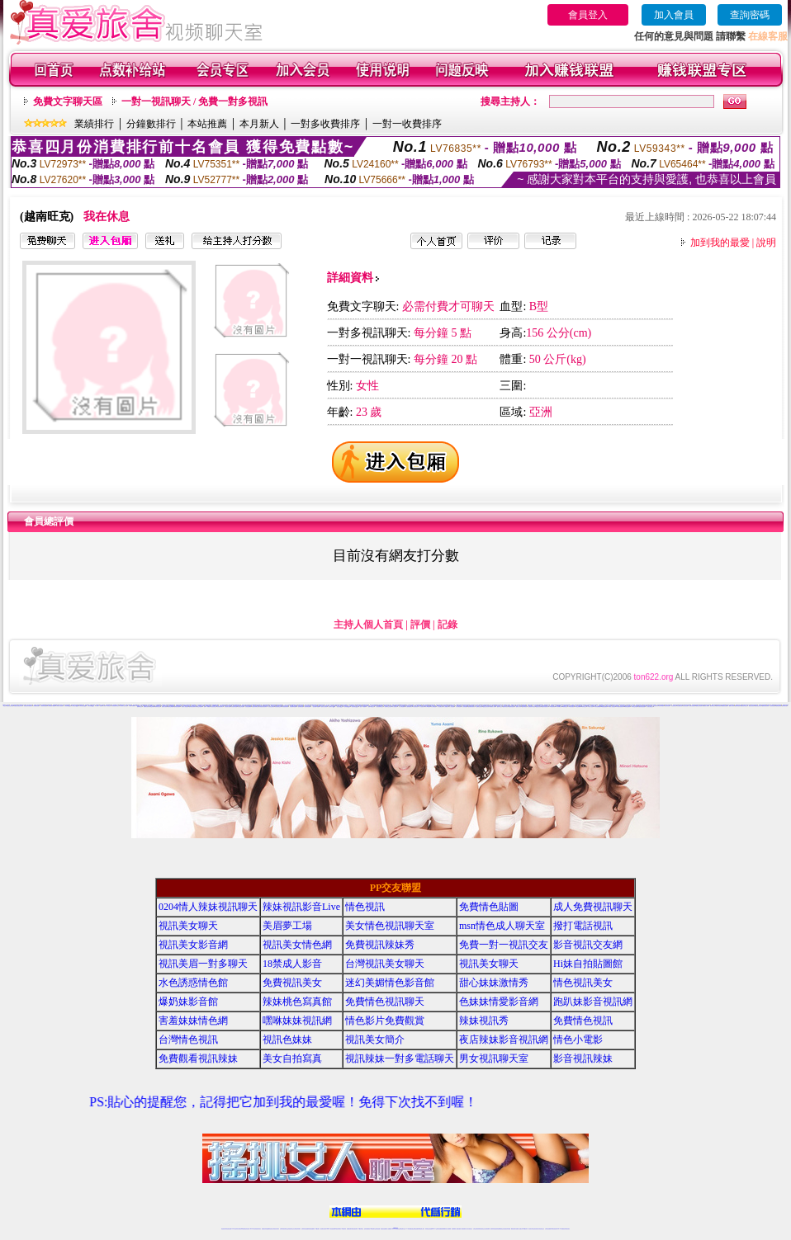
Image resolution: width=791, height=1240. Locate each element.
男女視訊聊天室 (493, 1058)
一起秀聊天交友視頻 (387, 706)
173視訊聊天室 (360, 1228)
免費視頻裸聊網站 (442, 1228)
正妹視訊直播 (377, 1228)
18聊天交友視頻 (634, 706)
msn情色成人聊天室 (502, 925)
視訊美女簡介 (375, 1039)
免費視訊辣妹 (264, 1228)
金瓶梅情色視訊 (269, 1228)
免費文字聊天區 (67, 101)
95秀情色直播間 (627, 706)
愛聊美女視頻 (146, 706)
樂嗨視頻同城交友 (744, 705)
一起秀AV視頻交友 (371, 706)
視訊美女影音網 (193, 944)
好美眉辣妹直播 (234, 706)
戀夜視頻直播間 (511, 706)
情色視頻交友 (482, 1228)
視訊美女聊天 (188, 925)
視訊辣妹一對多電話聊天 (399, 1058)
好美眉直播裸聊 (248, 706)
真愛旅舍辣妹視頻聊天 (28, 705)
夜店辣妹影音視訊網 (503, 1039)
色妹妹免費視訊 (367, 1228)
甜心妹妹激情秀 (493, 982)
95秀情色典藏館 (596, 706)
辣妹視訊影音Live (301, 906)
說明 (766, 242)
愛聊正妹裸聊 (151, 706)
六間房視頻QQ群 (82, 705)
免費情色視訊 (583, 1020)
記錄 (447, 624)
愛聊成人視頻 (164, 706)
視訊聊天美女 (258, 1228)
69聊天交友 (391, 705)
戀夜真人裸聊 (518, 706)
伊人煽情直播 (458, 706)
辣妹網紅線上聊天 (421, 1228)
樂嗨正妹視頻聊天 (699, 705)
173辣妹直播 (408, 1228)
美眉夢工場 (287, 925)
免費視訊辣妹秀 (379, 944)
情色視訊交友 (541, 1228)
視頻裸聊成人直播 (455, 1228)
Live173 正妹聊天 (435, 1228)
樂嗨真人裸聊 (731, 705)
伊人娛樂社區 (445, 706)
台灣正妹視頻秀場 (476, 1228)
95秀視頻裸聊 (552, 706)
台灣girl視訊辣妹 (524, 1228)
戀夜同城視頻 (524, 706)
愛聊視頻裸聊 (778, 705)
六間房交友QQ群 (75, 705)
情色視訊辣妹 (223, 1228)
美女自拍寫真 (292, 1058)
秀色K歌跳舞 (661, 705)
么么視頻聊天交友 (600, 705)
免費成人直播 (518, 1228)
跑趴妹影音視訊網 (592, 1001)
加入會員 (674, 15)
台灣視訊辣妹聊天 (297, 1228)
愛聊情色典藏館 (170, 706)
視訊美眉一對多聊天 (203, 963)
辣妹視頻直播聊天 (311, 1228)
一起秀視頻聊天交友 (379, 706)
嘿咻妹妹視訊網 (297, 1020)
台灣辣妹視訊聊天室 (283, 1228)
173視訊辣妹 (343, 1228)
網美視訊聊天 (513, 1228)
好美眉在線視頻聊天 (263, 706)
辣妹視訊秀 (484, 1020)
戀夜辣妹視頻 (505, 706)
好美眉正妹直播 (241, 706)
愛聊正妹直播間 (199, 706)
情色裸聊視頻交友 (500, 1228)
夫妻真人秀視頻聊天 (462, 1228)
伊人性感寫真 (421, 706)
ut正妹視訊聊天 (355, 1228)
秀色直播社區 (673, 705)
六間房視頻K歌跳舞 (51, 705)
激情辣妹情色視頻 (493, 1228)
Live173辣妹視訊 (394, 1228)
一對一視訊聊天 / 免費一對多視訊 (194, 101)
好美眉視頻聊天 (220, 706)
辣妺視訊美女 (567, 1228)
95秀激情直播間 (604, 706)
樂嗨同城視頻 (737, 705)
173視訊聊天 (317, 1228)
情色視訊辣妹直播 (507, 1228)
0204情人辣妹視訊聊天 (208, 906)
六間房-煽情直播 (36, 705)
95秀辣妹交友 (583, 706)
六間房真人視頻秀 (59, 705)
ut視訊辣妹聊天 (338, 1228)
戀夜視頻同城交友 (531, 706)
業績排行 (94, 124)
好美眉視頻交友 (213, 706)
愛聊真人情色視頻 (185, 706)
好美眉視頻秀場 (285, 706)
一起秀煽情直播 (300, 706)
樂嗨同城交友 (712, 705)
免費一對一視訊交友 (503, 944)
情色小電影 (578, 1039)
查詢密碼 (750, 15)
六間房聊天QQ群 (67, 705)
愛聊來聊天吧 (784, 705)
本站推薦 (207, 124)
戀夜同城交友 (499, 706)
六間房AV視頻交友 (107, 705)
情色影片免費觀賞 (384, 1020)
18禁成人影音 (292, 963)
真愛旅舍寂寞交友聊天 (18, 705)
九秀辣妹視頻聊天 (365, 705)
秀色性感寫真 (655, 705)
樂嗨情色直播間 (692, 705)
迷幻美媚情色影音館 (389, 982)
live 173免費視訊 (560, 1228)
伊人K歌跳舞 (427, 706)
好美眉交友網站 (271, 706)
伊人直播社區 (440, 706)
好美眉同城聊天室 (255, 706)
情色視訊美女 (583, 982)
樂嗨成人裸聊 (705, 705)
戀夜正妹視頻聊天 (486, 706)
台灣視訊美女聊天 (384, 963)
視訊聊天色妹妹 (323, 1228)
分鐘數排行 (151, 124)
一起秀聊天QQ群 (331, 706)
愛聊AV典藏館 (207, 706)
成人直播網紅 (388, 1228)
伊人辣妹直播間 (402, 706)
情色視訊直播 (228, 1228)
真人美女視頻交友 (650, 706)
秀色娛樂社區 (679, 705)
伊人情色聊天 (394, 706)
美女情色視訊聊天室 (389, 925)
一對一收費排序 (407, 124)
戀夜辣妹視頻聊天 (545, 706)
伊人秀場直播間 (464, 706)
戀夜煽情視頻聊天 (471, 706)
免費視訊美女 (292, 982)
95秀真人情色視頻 (612, 706)
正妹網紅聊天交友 (402, 1228)
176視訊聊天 (372, 1228)
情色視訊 (365, 906)
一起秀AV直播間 (362, 706)
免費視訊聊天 (349, 1228)
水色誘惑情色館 (193, 982)
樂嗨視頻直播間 (724, 705)
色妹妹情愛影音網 (498, 1001)
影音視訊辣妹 (583, 1058)
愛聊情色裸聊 (772, 705)
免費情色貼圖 (489, 906)
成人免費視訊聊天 (592, 906)
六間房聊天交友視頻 (123, 705)
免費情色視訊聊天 (384, 1001)
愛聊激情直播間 (177, 706)
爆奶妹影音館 (188, 1001)
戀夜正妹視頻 (538, 706)
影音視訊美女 (536, 1228)
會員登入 (588, 15)
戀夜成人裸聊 (492, 706)
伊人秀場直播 (433, 706)
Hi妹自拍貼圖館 (588, 963)
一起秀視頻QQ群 (346, 706)
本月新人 (259, 124)
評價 (420, 624)
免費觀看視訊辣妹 (198, 1058)
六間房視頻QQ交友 (91, 705)
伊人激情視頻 (415, 706)
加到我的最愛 (720, 242)
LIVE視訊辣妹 (235, 1228)
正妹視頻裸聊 (487, 1228)
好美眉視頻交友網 (278, 706)
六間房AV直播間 (99, 705)
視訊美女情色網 (297, 944)
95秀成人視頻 (590, 706)
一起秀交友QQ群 (339, 706)
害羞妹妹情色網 (193, 1020)
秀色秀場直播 (667, 705)
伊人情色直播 (451, 706)
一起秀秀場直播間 (307, 706)
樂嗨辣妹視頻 (718, 705)
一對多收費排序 (325, 124)
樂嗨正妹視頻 (751, 705)
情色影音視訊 (246, 1228)
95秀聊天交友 (564, 706)
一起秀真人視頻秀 (323, 706)
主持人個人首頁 (368, 624)
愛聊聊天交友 (139, 706)
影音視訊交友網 (588, 944)
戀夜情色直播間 (479, 706)
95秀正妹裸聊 (577, 706)
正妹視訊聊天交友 (290, 1228)
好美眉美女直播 (227, 706)
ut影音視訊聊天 (554, 1228)
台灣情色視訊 (188, 1039)
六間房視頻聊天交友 (115, 705)
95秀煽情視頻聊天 (619, 706)
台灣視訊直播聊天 (548, 1228)
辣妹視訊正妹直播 (428, 1228)
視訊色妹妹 (287, 1039)
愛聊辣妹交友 (157, 706)
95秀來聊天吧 (558, 706)
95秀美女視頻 (571, 706)
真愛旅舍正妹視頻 (10, 705)
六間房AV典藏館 (132, 705)
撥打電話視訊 (583, 925)
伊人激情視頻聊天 (408, 706)
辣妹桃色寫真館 (297, 1001)
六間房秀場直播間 (43, 705)
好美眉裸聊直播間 (293, 706)
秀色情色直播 (685, 705)
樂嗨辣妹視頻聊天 (765, 705)
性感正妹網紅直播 (414, 1228)
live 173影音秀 (253, 1228)
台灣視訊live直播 (241, 1228)
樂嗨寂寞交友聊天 (758, 705)
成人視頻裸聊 (448, 1228)
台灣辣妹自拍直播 (304, 1228)
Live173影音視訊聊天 (330, 1228)
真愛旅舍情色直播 (641, 706)
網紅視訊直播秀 (383, 1228)
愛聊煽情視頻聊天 (192, 706)
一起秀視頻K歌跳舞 (316, 706)
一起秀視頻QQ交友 (354, 706)
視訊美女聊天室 (531, 1228)
